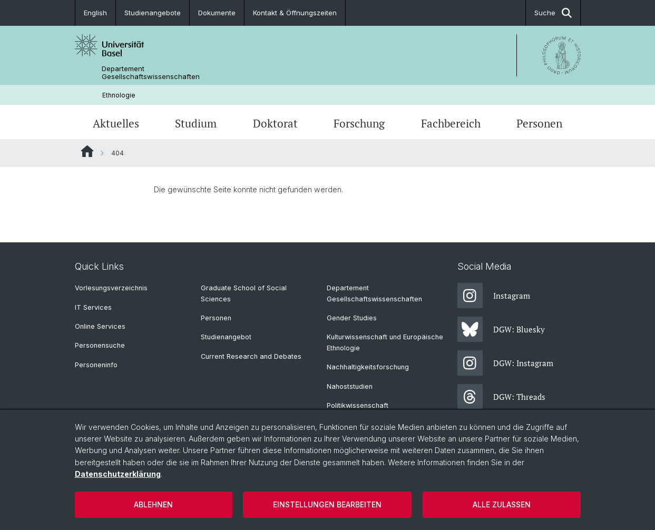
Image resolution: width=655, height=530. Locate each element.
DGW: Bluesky (501, 329)
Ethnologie (118, 95)
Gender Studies (352, 318)
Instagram (493, 295)
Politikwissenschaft (357, 405)
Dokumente (217, 12)
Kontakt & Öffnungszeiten (295, 12)
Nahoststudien (350, 386)
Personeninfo (96, 365)
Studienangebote (152, 12)
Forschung (359, 123)
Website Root (87, 151)
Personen (539, 123)
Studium (196, 123)
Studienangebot (226, 337)
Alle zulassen (502, 504)
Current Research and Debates (251, 356)
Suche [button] (553, 13)
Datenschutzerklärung (118, 473)
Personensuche (100, 345)
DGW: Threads (501, 396)
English (95, 12)
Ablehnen (153, 504)
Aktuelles (116, 123)
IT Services (93, 307)
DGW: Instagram (505, 363)
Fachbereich (451, 123)
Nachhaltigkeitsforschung (368, 367)
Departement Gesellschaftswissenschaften (151, 73)
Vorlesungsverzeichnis (111, 288)
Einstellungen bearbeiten (327, 504)
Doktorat (275, 123)
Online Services (100, 326)
